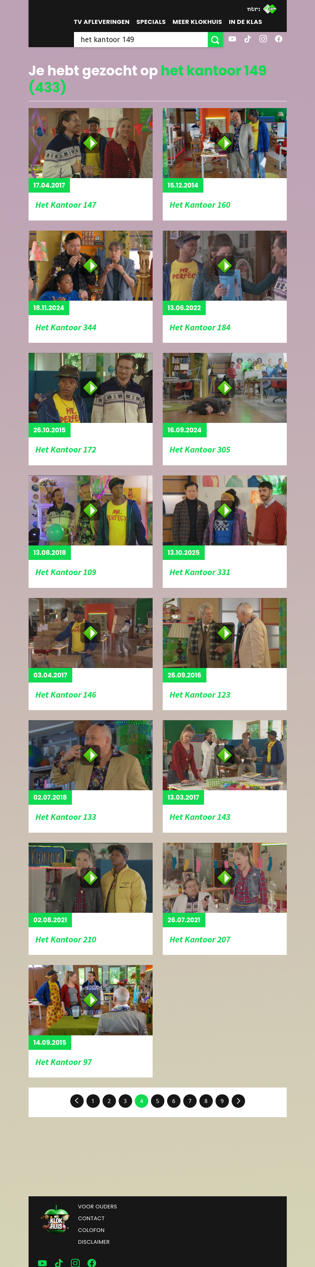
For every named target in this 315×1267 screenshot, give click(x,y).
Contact (91, 1218)
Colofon (91, 1230)
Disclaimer (94, 1242)
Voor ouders (97, 1206)
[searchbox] (141, 39)
